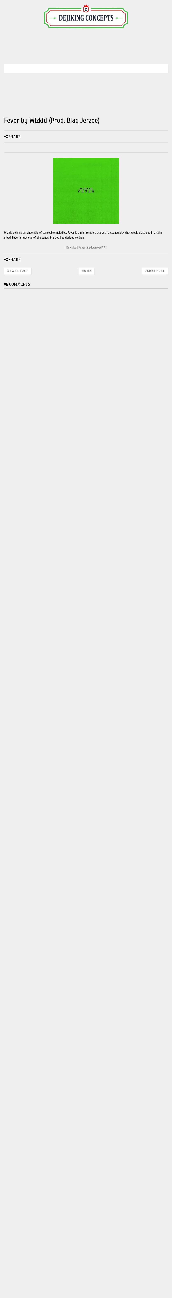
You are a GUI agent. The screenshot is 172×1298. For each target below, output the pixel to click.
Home (86, 271)
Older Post (155, 271)
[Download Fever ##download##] (86, 247)
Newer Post (17, 271)
